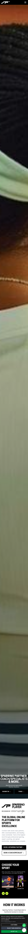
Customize (14, 924)
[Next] (6, 893)
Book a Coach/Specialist (14, 853)
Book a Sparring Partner (14, 847)
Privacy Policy (8, 921)
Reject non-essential (14, 928)
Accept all (14, 931)
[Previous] (3, 893)
